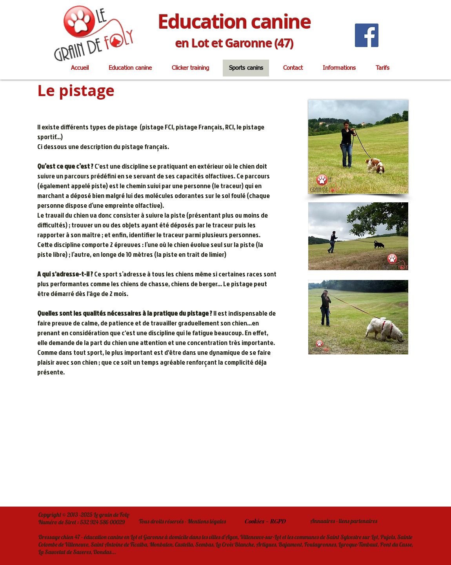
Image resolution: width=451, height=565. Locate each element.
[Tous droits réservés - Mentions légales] (182, 521)
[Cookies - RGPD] (265, 521)
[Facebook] (366, 35)
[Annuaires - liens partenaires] (343, 521)
